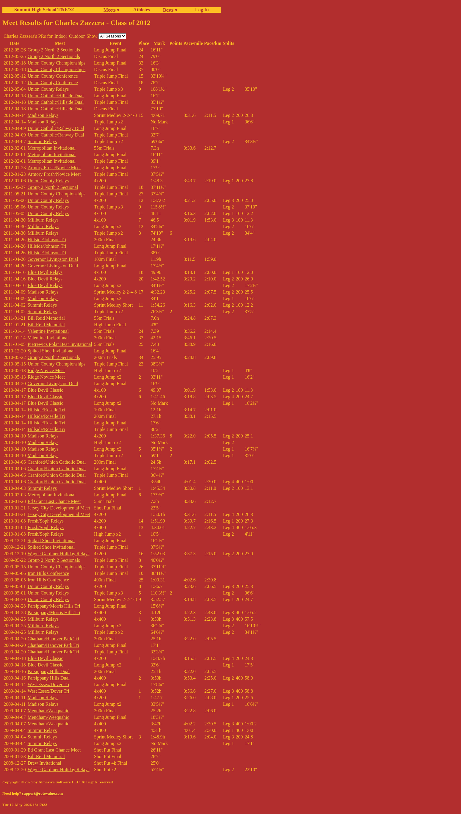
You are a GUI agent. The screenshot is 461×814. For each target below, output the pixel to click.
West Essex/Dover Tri (48, 684)
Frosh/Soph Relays (46, 520)
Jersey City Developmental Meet (59, 507)
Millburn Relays (43, 219)
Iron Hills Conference (48, 573)
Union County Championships (57, 62)
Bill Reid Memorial (46, 318)
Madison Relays (43, 115)
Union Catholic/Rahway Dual (56, 128)
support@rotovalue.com (42, 793)
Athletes (141, 9)
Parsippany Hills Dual (49, 671)
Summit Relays (42, 141)
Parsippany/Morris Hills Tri (54, 605)
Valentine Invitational (48, 331)
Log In (201, 9)
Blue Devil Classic (45, 390)
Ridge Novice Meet (46, 370)
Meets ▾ (111, 9)
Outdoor (77, 36)
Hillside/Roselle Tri (46, 409)
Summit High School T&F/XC (45, 9)
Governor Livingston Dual (53, 259)
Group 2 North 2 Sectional (53, 187)
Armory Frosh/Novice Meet (54, 167)
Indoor (60, 36)
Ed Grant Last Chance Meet (54, 501)
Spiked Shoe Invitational (51, 350)
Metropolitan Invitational (52, 147)
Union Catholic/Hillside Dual (56, 95)
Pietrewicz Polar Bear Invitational (60, 344)
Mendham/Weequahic (48, 710)
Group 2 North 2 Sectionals (54, 49)
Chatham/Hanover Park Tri (53, 638)
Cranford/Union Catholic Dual (57, 462)
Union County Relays (48, 89)
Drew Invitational (44, 763)
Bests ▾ (170, 9)
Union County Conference (53, 76)
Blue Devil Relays (45, 272)
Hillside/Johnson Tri (47, 239)
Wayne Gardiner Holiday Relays (59, 553)
